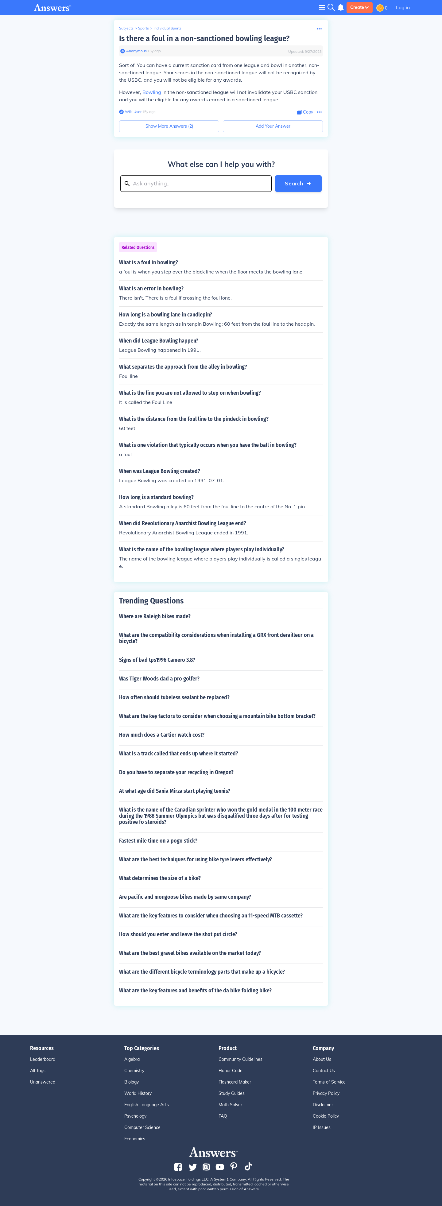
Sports (143, 28)
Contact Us (324, 1070)
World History (138, 1093)
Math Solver (230, 1104)
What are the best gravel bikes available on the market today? (190, 953)
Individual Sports (167, 28)
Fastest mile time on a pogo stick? (158, 840)
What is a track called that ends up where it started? (178, 753)
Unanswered (42, 1082)
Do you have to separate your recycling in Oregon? (176, 772)
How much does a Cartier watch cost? (161, 734)
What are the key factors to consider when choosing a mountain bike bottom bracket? (217, 716)
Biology (131, 1082)
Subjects (126, 28)
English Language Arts (146, 1104)
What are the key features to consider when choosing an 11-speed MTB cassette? (211, 915)
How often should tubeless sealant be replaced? (174, 697)
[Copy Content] (305, 112)
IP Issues (322, 1127)
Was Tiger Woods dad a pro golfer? (159, 678)
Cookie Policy (326, 1116)
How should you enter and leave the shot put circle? (178, 934)
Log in (403, 7)
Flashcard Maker (235, 1082)
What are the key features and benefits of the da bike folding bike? (195, 990)
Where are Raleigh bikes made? (155, 616)
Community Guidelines (240, 1059)
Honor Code (230, 1070)
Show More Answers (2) (169, 126)
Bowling (151, 92)
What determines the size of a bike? (160, 878)
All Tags (37, 1070)
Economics (134, 1139)
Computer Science (142, 1127)
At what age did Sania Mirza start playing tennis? (174, 791)
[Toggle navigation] (322, 7)
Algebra (132, 1059)
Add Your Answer (273, 126)
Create (359, 7)
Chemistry (134, 1070)
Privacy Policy (326, 1093)
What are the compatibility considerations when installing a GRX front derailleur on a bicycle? (216, 638)
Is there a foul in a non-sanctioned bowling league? (204, 38)
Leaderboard (42, 1059)
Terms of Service (329, 1082)
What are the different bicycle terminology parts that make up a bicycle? (202, 971)
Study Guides (232, 1093)
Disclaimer (323, 1104)
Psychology (135, 1116)
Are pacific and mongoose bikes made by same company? (185, 897)
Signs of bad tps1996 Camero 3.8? (157, 660)
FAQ (223, 1116)
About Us (322, 1059)
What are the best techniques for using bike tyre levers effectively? (195, 859)
